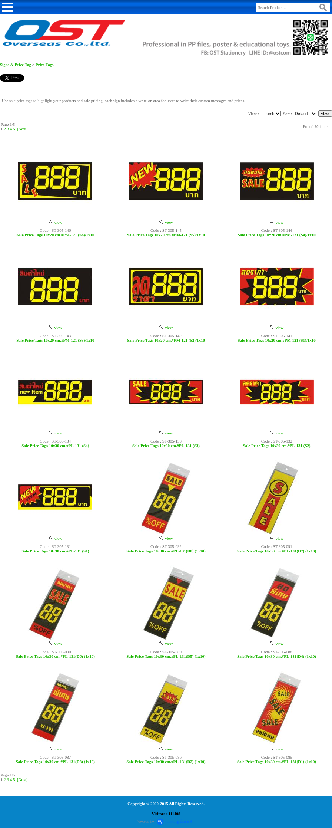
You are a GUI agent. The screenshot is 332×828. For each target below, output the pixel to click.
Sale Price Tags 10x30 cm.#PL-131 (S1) (55, 551)
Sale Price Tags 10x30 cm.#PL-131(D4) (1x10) (276, 656)
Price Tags (45, 64)
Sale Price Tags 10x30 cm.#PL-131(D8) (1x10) (165, 551)
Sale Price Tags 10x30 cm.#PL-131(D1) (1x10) (276, 761)
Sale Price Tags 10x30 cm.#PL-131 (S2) (277, 445)
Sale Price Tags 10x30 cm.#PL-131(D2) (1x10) (165, 761)
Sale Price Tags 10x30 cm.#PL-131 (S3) (166, 445)
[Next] (22, 128)
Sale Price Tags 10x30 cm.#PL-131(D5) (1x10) (165, 656)
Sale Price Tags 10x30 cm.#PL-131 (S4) (55, 445)
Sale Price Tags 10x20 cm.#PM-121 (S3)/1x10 (55, 340)
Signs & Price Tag (15, 64)
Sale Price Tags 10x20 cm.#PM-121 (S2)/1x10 (166, 340)
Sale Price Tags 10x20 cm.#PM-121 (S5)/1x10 (166, 235)
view (55, 222)
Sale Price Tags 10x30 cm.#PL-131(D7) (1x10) (276, 551)
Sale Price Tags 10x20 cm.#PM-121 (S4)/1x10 (277, 235)
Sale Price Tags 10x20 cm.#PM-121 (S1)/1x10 (277, 340)
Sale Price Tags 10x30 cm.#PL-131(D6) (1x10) (55, 656)
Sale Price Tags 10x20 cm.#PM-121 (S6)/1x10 (55, 235)
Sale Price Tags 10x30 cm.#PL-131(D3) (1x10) (55, 761)
